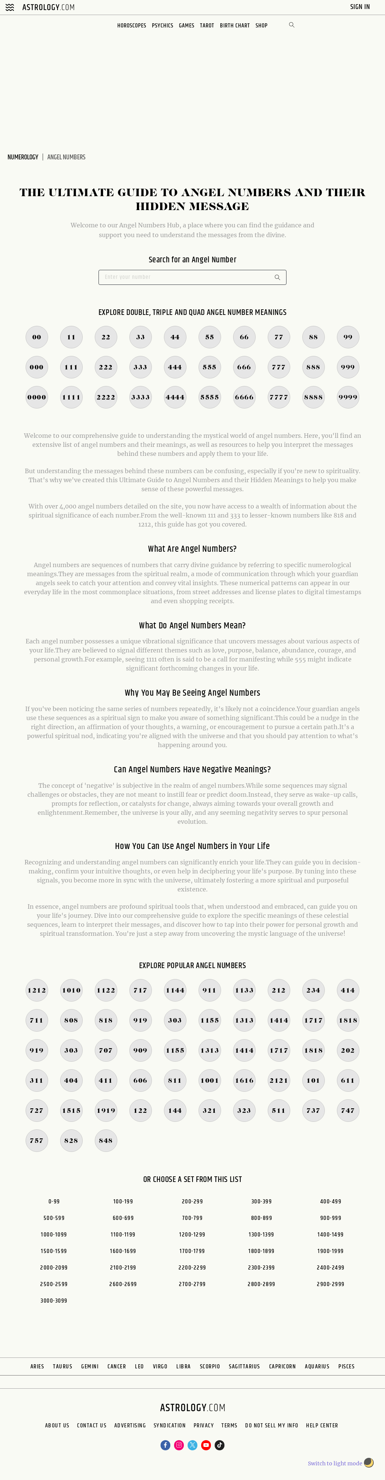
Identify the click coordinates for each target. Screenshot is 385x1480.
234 (313, 990)
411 (106, 1080)
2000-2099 (54, 1268)
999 (348, 367)
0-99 (54, 1201)
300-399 (262, 1201)
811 (175, 1080)
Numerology (23, 157)
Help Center (186, 1440)
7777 (279, 397)
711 (37, 1020)
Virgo (160, 1366)
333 (140, 367)
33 (141, 337)
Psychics (161, 25)
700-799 (192, 1218)
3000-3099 (54, 1301)
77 (279, 337)
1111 (71, 397)
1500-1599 (54, 1251)
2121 (279, 1080)
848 (106, 1141)
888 (313, 367)
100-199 (123, 1201)
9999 (348, 397)
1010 (71, 990)
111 (71, 367)
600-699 (123, 1218)
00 (37, 337)
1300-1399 (261, 1234)
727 (37, 1111)
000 (37, 367)
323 (244, 1111)
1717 (313, 1020)
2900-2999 (331, 1284)
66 (244, 337)
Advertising (130, 1428)
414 (348, 990)
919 (140, 1020)
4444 (175, 397)
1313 (244, 1020)
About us (28, 1428)
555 (210, 367)
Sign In (361, 7)
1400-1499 (331, 1234)
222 (106, 367)
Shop (265, 25)
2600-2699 (123, 1284)
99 (348, 337)
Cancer (117, 1366)
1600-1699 (123, 1251)
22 (106, 337)
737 (313, 1111)
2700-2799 (192, 1284)
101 (313, 1080)
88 (313, 337)
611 (348, 1080)
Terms (273, 1428)
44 (175, 337)
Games (186, 25)
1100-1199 (123, 1234)
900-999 (331, 1218)
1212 (36, 990)
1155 (209, 1020)
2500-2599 (54, 1284)
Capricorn (282, 1366)
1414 (279, 1020)
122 (140, 1111)
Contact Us (77, 1428)
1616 (244, 1080)
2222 (106, 397)
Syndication (185, 1428)
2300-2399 (261, 1268)
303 (175, 1020)
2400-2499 (331, 1268)
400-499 (331, 1201)
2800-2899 (262, 1284)
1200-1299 (192, 1234)
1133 (244, 990)
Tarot (208, 25)
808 (71, 1020)
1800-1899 (262, 1251)
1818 (348, 1020)
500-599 (54, 1218)
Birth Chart (237, 25)
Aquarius (317, 1366)
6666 (244, 397)
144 (175, 1111)
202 (348, 1050)
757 (37, 1141)
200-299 (192, 1201)
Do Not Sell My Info (330, 1428)
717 (140, 990)
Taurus (62, 1366)
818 (106, 1020)
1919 (106, 1111)
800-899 (262, 1218)
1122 (106, 990)
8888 (313, 397)
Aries (37, 1366)
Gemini (90, 1366)
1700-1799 (192, 1251)
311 (37, 1080)
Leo (139, 1366)
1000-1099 (54, 1234)
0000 (36, 397)
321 (210, 1111)
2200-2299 (192, 1268)
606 (140, 1080)
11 (71, 337)
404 (71, 1080)
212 (279, 990)
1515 (71, 1111)
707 (106, 1050)
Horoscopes (128, 25)
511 (279, 1111)
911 (210, 990)
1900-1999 (331, 1251)
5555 (209, 397)
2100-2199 (123, 1268)
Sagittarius (244, 1366)
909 (140, 1050)
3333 (140, 397)
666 (244, 367)
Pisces (346, 1366)
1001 (209, 1080)
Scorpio (210, 1366)
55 (210, 337)
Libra (183, 1366)
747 (348, 1111)
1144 (175, 990)
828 (71, 1141)
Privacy (234, 1428)
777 (279, 367)
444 (175, 367)
